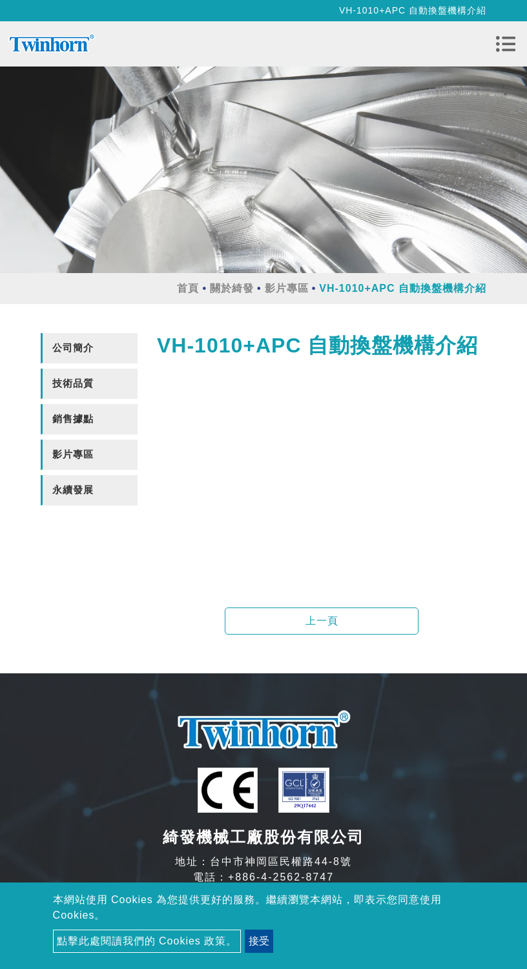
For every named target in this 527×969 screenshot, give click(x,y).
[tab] (89, 348)
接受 (259, 940)
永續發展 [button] (73, 489)
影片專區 (287, 288)
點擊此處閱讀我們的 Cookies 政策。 (147, 940)
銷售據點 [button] (73, 418)
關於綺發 (232, 288)
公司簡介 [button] (73, 347)
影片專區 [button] (73, 454)
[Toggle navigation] (506, 44)
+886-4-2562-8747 (281, 877)
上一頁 (321, 620)
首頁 (188, 288)
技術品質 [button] (73, 383)
